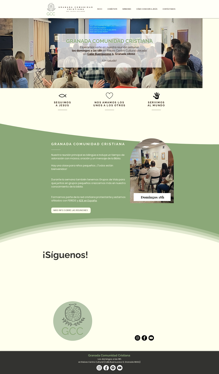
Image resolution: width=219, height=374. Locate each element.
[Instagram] (137, 338)
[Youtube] (119, 368)
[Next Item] (197, 53)
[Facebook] (144, 338)
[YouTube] (151, 338)
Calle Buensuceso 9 (100, 54)
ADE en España (88, 200)
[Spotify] (113, 368)
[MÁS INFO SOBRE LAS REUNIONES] (71, 210)
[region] (152, 171)
